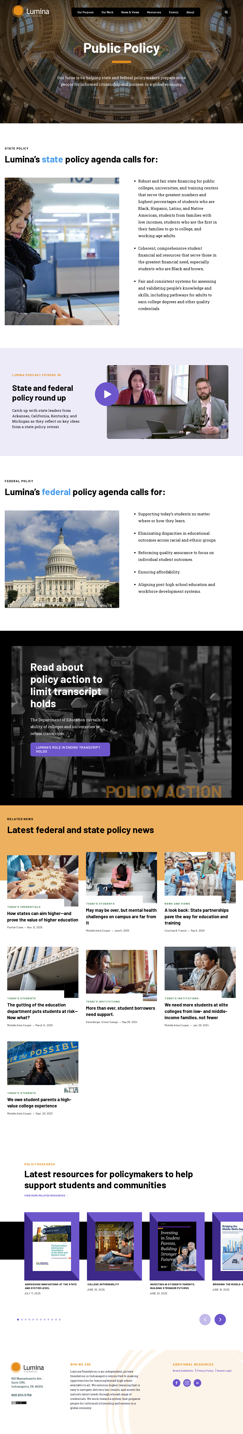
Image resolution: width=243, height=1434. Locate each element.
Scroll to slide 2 (22, 1320)
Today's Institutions (103, 1001)
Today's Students (100, 903)
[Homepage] (31, 12)
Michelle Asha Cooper (98, 930)
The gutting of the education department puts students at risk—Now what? (42, 1011)
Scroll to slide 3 (26, 1320)
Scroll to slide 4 (29, 1320)
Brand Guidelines (183, 1370)
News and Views (177, 903)
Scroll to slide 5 (33, 1320)
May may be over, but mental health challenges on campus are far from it (121, 916)
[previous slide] (205, 1319)
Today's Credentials (24, 906)
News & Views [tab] (130, 12)
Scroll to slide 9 (48, 1320)
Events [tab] (173, 12)
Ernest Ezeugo (110, 1022)
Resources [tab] (154, 12)
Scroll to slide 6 (37, 1320)
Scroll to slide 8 (45, 1320)
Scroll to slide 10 (52, 1320)
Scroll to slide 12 (60, 1320)
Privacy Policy (205, 1370)
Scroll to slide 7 (41, 1320)
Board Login (224, 1370)
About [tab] (190, 12)
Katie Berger (93, 1022)
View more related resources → (46, 1195)
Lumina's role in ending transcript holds (68, 749)
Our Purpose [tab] (85, 12)
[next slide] (220, 1319)
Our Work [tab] (107, 12)
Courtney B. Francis (176, 930)
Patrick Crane (15, 927)
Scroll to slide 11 (56, 1320)
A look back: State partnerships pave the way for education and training (197, 916)
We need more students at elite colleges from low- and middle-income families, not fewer (196, 1011)
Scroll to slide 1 (18, 1320)
